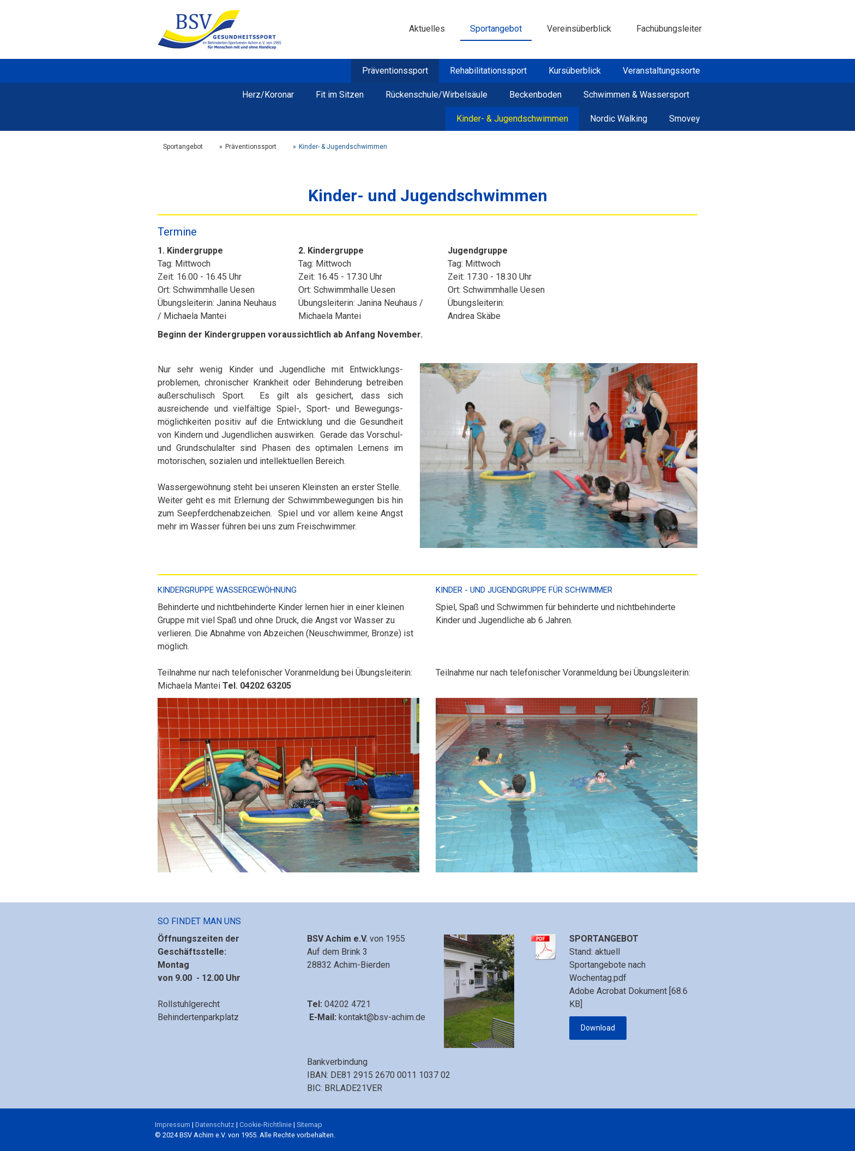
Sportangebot (496, 28)
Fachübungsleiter (669, 28)
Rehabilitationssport (488, 70)
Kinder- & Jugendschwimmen (512, 118)
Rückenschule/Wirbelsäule (436, 94)
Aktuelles (427, 28)
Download (598, 1027)
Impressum (172, 1124)
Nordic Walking (618, 118)
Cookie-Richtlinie (265, 1124)
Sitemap (309, 1124)
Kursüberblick (575, 70)
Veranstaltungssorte (661, 70)
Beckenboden (535, 94)
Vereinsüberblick (579, 28)
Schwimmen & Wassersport (636, 94)
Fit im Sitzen (340, 94)
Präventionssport (395, 70)
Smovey (684, 118)
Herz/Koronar (268, 94)
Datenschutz (214, 1124)
